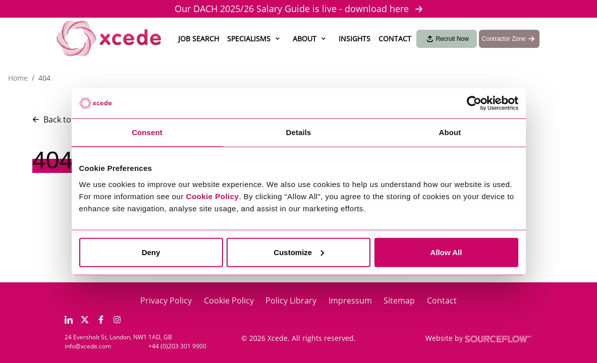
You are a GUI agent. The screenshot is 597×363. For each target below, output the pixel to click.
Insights (354, 38)
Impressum (350, 300)
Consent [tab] (147, 132)
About (304, 38)
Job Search (198, 38)
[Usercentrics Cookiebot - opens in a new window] (474, 103)
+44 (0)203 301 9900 (177, 346)
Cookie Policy (229, 300)
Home (18, 78)
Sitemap (399, 300)
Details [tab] (298, 132)
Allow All (446, 252)
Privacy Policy (166, 300)
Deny (151, 252)
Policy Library (290, 300)
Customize (299, 252)
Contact (394, 38)
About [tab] (450, 132)
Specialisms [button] (248, 38)
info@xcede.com (88, 346)
